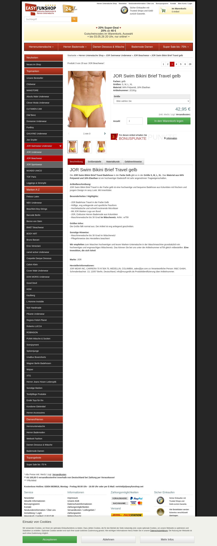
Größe (117, 96)
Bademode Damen (142, 46)
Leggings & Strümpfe (36, 183)
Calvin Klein (32, 264)
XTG (29, 375)
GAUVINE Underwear (37, 133)
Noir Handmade (34, 308)
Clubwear (31, 84)
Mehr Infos (167, 539)
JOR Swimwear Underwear (39, 146)
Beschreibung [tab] (76, 161)
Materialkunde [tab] (113, 161)
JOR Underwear (34, 152)
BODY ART (32, 233)
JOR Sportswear (34, 164)
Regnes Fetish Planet (37, 320)
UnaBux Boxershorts (36, 357)
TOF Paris (31, 177)
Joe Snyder (32, 140)
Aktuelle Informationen (34, 501)
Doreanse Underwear (37, 121)
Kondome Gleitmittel (36, 406)
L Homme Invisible (35, 301)
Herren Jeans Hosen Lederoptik (41, 382)
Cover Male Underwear (37, 270)
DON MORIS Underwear (38, 277)
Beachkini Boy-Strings (37, 209)
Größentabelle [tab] (94, 161)
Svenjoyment (33, 345)
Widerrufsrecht (74, 516)
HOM (29, 289)
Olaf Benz (31, 115)
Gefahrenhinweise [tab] (133, 161)
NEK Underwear (34, 203)
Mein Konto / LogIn (185, 3)
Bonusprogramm (162, 3)
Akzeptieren (49, 539)
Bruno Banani (33, 240)
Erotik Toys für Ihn (35, 400)
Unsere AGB (73, 501)
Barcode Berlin (33, 215)
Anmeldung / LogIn (33, 513)
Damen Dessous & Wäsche (108, 46)
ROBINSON (32, 332)
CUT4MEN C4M (34, 109)
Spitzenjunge (33, 351)
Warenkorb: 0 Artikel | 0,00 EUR (39, 516)
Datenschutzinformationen (80, 504)
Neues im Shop (34, 64)
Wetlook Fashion (34, 438)
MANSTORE (32, 90)
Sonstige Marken (34, 388)
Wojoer (30, 369)
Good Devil (32, 283)
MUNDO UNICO (34, 170)
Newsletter (123, 3)
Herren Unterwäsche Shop (107, 3)
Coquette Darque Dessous (39, 258)
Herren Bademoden (36, 432)
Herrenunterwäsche (41, 46)
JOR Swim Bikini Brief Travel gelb (167, 55)
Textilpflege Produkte (36, 394)
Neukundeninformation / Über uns (141, 3)
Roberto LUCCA (34, 326)
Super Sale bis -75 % (36, 464)
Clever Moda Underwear (38, 103)
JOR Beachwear (34, 158)
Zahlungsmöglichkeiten (78, 507)
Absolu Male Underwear (38, 96)
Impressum (73, 498)
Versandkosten (183, 114)
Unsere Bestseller (35, 78)
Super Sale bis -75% (176, 46)
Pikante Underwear (35, 314)
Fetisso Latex (33, 196)
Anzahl (116, 121)
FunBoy (30, 127)
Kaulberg (31, 295)
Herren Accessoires (36, 412)
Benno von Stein (34, 221)
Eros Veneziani (34, 246)
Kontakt (173, 3)
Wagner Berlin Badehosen (39, 363)
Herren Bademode (74, 46)
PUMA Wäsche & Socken (38, 338)
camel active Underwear (38, 252)
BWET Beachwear (35, 227)
